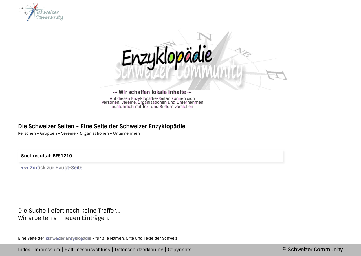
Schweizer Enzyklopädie (68, 238)
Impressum (47, 250)
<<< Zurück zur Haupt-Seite (51, 168)
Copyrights (179, 250)
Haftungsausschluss (87, 250)
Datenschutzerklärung (139, 250)
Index (24, 250)
